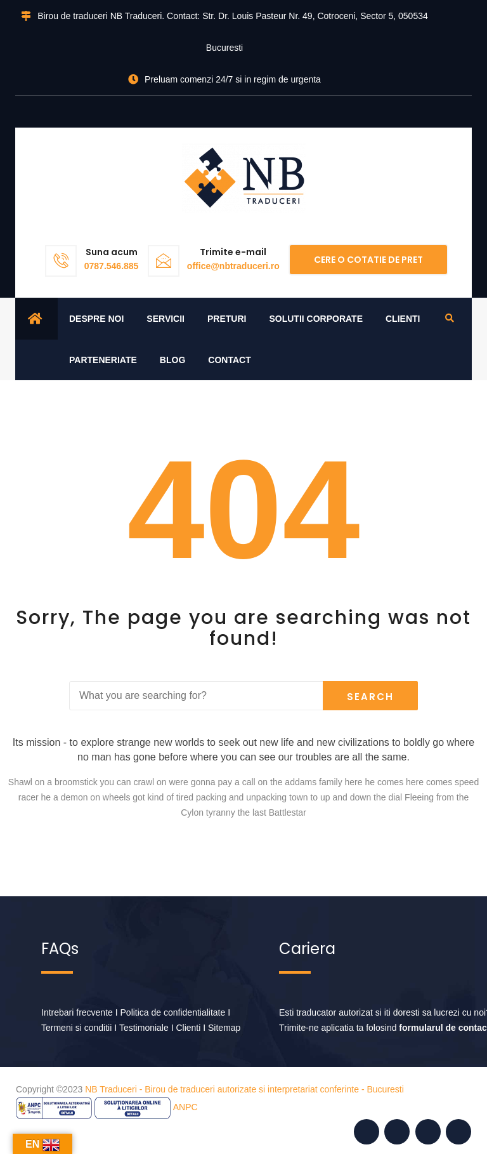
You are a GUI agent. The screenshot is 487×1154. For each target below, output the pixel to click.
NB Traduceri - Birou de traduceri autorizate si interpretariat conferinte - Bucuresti (244, 1089)
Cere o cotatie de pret (368, 259)
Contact (229, 360)
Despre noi (96, 319)
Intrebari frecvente (77, 1012)
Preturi (226, 319)
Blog (172, 360)
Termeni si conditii (76, 1028)
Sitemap (224, 1028)
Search (370, 696)
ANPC (185, 1107)
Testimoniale (144, 1028)
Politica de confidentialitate (173, 1012)
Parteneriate (103, 360)
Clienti (403, 319)
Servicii (165, 319)
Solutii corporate (316, 319)
